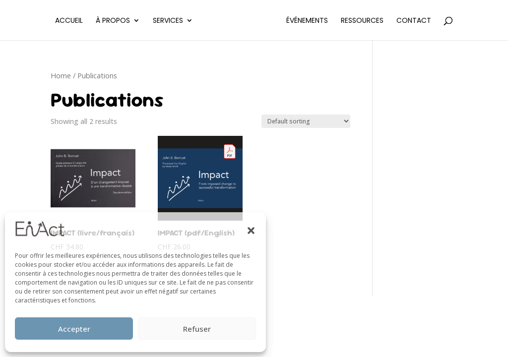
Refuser (197, 329)
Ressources (362, 21)
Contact (413, 21)
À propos (113, 21)
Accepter (74, 329)
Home (61, 75)
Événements (307, 21)
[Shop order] (305, 121)
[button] (251, 231)
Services (168, 21)
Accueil (69, 21)
